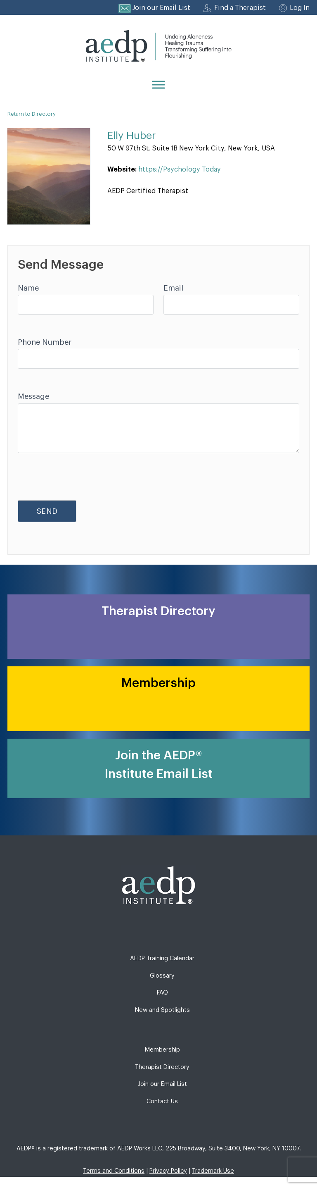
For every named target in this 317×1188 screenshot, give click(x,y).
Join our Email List (161, 8)
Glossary (162, 976)
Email (173, 288)
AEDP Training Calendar (162, 958)
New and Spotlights (162, 1010)
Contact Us (162, 1101)
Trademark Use (213, 1171)
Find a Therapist (240, 8)
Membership (162, 1050)
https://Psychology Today (179, 169)
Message (33, 396)
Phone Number (44, 342)
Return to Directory (31, 114)
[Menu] (158, 84)
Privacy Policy (168, 1171)
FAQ (162, 993)
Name (28, 288)
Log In (300, 8)
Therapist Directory (162, 1067)
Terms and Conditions (113, 1171)
